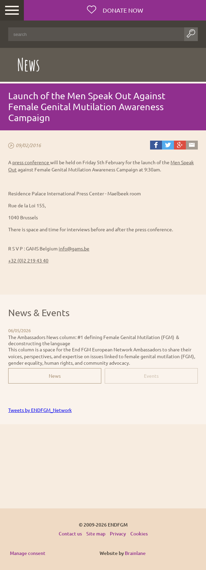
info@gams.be (74, 248)
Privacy (118, 533)
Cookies (139, 533)
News (55, 376)
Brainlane (135, 553)
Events (151, 376)
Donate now (122, 10)
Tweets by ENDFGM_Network (40, 410)
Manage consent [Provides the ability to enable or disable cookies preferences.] (27, 553)
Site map (95, 533)
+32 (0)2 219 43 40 (28, 260)
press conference (31, 162)
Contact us (70, 533)
